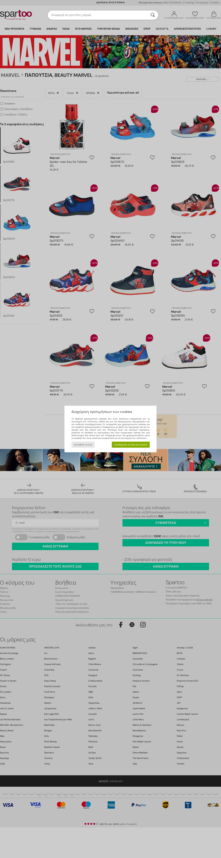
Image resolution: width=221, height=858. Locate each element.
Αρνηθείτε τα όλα (83, 444)
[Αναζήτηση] (152, 15)
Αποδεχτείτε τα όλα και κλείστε (130, 444)
